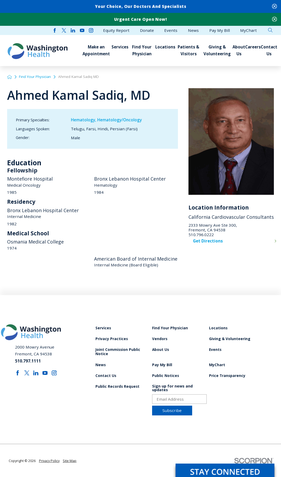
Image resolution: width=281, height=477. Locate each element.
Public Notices (165, 376)
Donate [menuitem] (147, 30)
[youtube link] (82, 30)
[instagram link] (91, 30)
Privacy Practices (111, 339)
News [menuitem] (193, 30)
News (100, 365)
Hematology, (84, 119)
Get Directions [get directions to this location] (208, 241)
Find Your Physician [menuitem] (142, 50)
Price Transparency (227, 376)
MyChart (217, 365)
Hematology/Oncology (119, 119)
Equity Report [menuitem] (116, 30)
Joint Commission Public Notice (117, 351)
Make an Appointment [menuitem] (96, 50)
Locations (218, 328)
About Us (160, 349)
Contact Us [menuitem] (269, 50)
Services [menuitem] (120, 46)
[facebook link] (54, 30)
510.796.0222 (201, 234)
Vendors (159, 339)
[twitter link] (64, 30)
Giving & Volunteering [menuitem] (217, 50)
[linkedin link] (73, 30)
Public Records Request (117, 386)
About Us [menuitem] (238, 50)
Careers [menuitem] (253, 46)
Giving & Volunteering (229, 339)
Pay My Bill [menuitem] (219, 30)
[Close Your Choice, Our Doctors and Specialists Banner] (274, 6)
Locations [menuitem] (165, 46)
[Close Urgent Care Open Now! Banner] (274, 19)
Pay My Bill (162, 365)
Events (215, 349)
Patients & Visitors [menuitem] (188, 50)
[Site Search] (270, 30)
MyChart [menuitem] (248, 30)
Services (103, 328)
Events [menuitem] (170, 30)
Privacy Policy (49, 460)
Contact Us (105, 376)
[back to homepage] (9, 76)
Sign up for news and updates (172, 388)
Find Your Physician (35, 77)
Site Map (69, 460)
